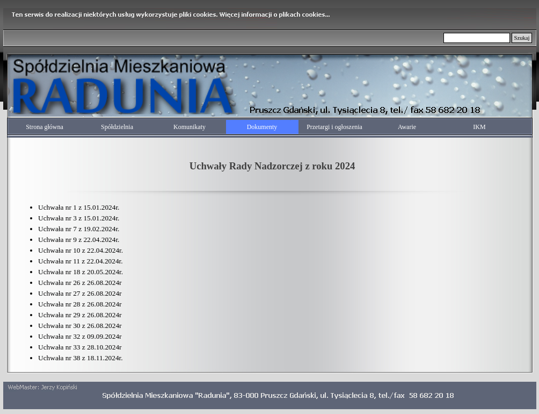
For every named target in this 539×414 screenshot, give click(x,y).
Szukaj (521, 38)
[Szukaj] (477, 38)
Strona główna (44, 127)
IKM (479, 127)
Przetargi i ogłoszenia (334, 127)
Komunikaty (189, 127)
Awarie (407, 127)
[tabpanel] (272, 164)
